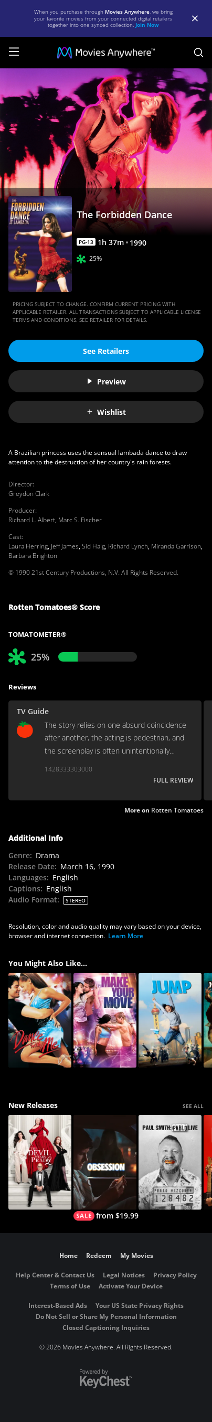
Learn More (125, 935)
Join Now (147, 24)
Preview (106, 382)
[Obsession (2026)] (104, 1168)
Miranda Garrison (176, 546)
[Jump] (170, 1020)
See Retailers (106, 351)
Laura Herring (28, 546)
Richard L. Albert (31, 519)
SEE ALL (193, 1106)
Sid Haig (93, 546)
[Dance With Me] (39, 1020)
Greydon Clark (28, 493)
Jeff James (65, 546)
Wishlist (106, 412)
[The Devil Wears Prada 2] (39, 1162)
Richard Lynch (128, 546)
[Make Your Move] (104, 1020)
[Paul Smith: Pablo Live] (170, 1162)
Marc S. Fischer (80, 519)
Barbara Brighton (32, 555)
